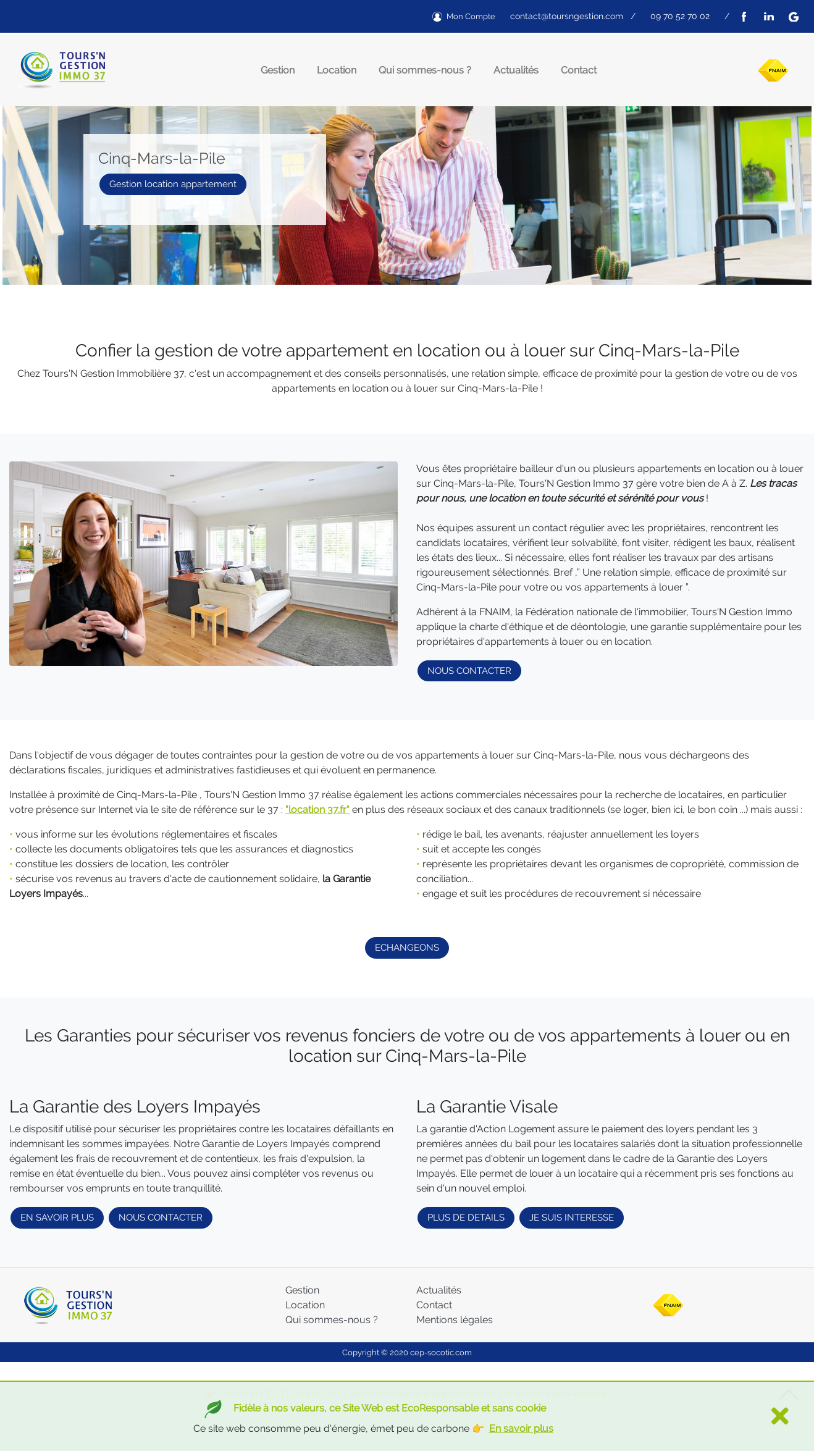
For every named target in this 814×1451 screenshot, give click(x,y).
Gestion (278, 70)
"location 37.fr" (317, 809)
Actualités (516, 70)
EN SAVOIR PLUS (57, 1217)
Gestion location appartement (173, 184)
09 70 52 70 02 (680, 16)
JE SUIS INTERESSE (571, 1217)
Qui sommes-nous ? (425, 70)
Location (336, 70)
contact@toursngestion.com (566, 16)
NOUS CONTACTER (469, 670)
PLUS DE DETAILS (466, 1217)
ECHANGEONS (407, 947)
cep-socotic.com (441, 1352)
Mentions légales (454, 1320)
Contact (579, 70)
